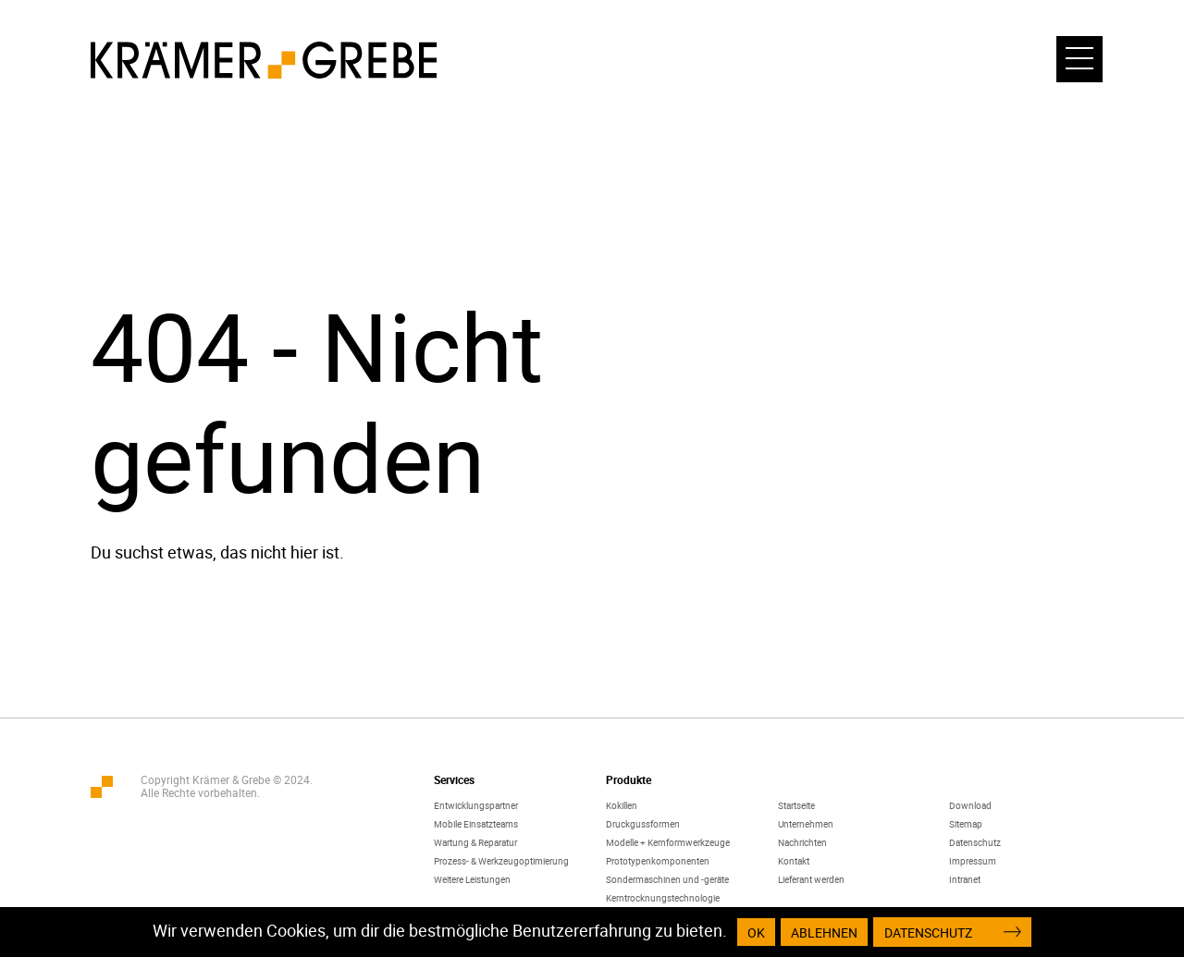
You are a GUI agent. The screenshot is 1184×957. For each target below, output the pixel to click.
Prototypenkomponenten (657, 860)
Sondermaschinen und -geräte (667, 879)
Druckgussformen (643, 823)
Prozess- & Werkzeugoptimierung (501, 860)
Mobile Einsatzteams (476, 823)
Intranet (964, 879)
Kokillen (621, 805)
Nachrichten (802, 842)
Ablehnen (824, 932)
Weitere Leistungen (472, 879)
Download (970, 805)
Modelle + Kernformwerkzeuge (668, 842)
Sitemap (965, 823)
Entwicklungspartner (476, 805)
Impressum (972, 860)
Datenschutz (975, 842)
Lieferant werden (811, 879)
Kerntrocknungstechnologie (663, 897)
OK (756, 932)
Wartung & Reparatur (475, 842)
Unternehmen (805, 823)
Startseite (796, 805)
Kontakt (793, 860)
